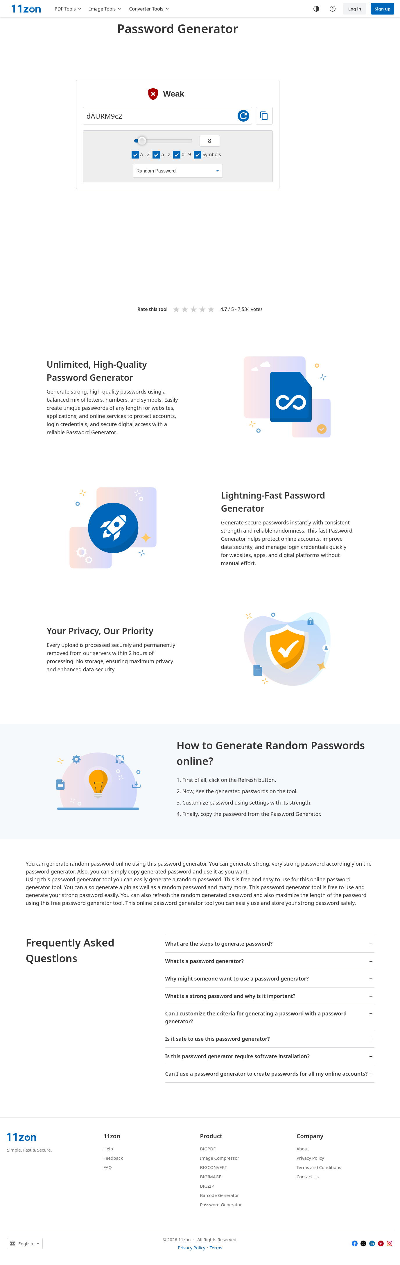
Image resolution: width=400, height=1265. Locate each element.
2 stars (185, 309)
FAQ (107, 1167)
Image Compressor (219, 1158)
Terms (216, 1247)
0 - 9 (182, 154)
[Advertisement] (178, 53)
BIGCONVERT (213, 1167)
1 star (176, 309)
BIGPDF (208, 1149)
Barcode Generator (219, 1195)
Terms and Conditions (319, 1167)
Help (108, 1149)
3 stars (194, 309)
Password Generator (221, 1204)
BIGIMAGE (210, 1176)
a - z (161, 154)
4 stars (202, 309)
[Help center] (332, 9)
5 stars (211, 309)
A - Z (141, 154)
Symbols (207, 154)
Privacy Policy (310, 1158)
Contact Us (308, 1176)
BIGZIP (207, 1186)
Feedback (113, 1158)
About (303, 1149)
